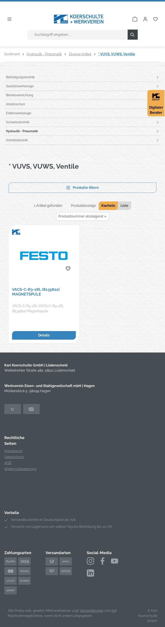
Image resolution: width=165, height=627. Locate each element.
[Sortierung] (82, 216)
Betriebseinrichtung (19, 95)
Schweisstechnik (17, 122)
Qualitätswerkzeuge (20, 86)
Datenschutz (14, 457)
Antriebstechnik (17, 140)
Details (44, 335)
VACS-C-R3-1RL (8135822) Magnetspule (36, 291)
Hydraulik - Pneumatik (22, 131)
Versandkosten (91, 611)
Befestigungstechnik (20, 77)
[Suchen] (133, 35)
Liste (124, 206)
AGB (7, 463)
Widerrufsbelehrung (20, 469)
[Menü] (9, 19)
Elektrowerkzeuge (18, 113)
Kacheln (108, 206)
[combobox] (78, 35)
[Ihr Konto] (145, 19)
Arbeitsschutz (15, 104)
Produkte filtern (82, 188)
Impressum (13, 451)
